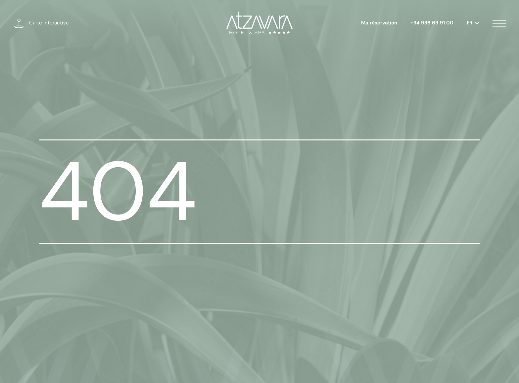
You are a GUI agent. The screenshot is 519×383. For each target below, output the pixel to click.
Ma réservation (379, 22)
